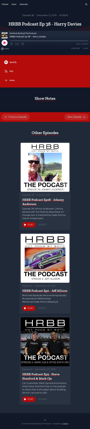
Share (85, 48)
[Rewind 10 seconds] (11, 44)
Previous (16, 117)
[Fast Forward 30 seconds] (22, 44)
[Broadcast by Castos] (5, 48)
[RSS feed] (86, 4)
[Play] (4, 43)
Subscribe (23, 4)
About (14, 4)
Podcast (5, 4)
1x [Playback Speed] (17, 44)
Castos (65, 424)
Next (76, 117)
